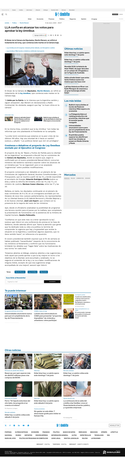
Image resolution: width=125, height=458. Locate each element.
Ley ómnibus (32, 272)
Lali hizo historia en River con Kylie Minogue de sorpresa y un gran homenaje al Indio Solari (76, 89)
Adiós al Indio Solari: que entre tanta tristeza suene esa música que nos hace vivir (76, 79)
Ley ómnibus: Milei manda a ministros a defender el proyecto (25, 51)
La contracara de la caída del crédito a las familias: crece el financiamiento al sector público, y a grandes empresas (76, 404)
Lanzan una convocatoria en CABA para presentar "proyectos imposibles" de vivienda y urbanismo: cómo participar (47, 316)
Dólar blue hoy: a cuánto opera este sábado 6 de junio (46, 402)
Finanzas (51, 19)
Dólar (30, 19)
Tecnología (99, 435)
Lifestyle (114, 432)
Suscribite (52, 281)
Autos (74, 435)
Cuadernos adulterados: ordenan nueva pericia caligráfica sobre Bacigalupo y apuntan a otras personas (83, 300)
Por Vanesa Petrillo (79, 306)
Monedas (67, 178)
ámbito (7, 23)
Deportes (28, 435)
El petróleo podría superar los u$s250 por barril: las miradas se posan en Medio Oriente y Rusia (79, 139)
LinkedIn (19, 425)
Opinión (83, 19)
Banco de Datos (69, 432)
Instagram (14, 425)
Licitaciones (95, 438)
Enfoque (45, 10)
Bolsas (73, 178)
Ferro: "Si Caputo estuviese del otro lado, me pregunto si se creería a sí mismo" (17, 403)
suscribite (115, 14)
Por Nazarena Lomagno (11, 408)
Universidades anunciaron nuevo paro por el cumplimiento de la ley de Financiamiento (79, 128)
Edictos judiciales (71, 438)
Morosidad (71, 10)
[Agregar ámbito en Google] (39, 35)
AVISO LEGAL (56, 438)
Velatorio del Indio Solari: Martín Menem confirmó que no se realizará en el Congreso (22, 120)
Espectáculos (85, 435)
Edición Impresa (42, 435)
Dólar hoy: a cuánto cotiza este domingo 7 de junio (76, 60)
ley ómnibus (25, 93)
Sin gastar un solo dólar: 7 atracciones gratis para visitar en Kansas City (47, 413)
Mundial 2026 (54, 10)
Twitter (6, 425)
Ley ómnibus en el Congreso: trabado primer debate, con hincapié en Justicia (31, 48)
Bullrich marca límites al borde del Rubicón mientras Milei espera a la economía (52, 119)
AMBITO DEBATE (79, 444)
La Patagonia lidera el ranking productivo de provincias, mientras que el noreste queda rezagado (79, 118)
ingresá (121, 14)
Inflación (38, 10)
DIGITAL (43, 444)
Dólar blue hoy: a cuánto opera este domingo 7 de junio (76, 54)
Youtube (23, 425)
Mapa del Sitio (10, 438)
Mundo (18, 435)
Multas (85, 438)
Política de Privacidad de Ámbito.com (33, 438)
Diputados (43, 272)
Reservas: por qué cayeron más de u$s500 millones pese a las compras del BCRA (17, 375)
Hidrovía (64, 10)
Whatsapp (28, 425)
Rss (108, 435)
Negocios (73, 19)
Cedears (87, 178)
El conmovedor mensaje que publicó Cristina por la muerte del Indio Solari (83, 315)
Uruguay (94, 19)
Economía (40, 19)
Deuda (14, 10)
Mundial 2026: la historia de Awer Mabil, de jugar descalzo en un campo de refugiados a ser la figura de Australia (76, 69)
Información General (59, 435)
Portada (8, 432)
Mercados (83, 432)
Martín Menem (24, 23)
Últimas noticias (21, 432)
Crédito (21, 10)
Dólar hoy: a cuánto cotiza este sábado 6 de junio (17, 416)
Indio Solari (29, 10)
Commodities (80, 178)
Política (61, 19)
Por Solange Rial (67, 417)
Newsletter (121, 18)
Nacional (8, 435)
